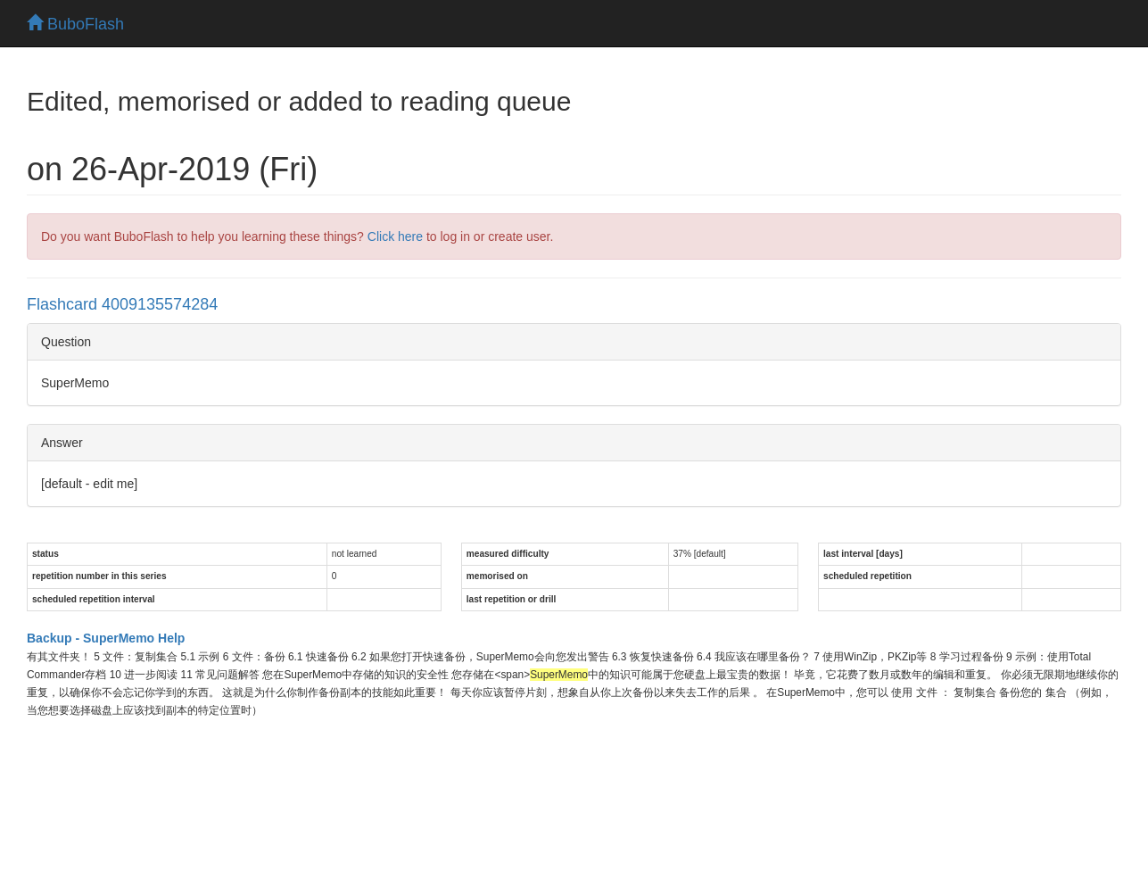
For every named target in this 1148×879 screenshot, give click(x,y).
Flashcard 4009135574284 (122, 304)
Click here (395, 236)
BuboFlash (75, 24)
